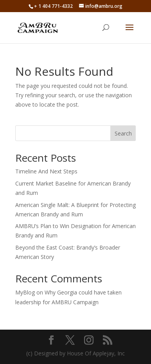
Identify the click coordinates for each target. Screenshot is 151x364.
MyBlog (25, 292)
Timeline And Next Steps (46, 171)
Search (123, 133)
